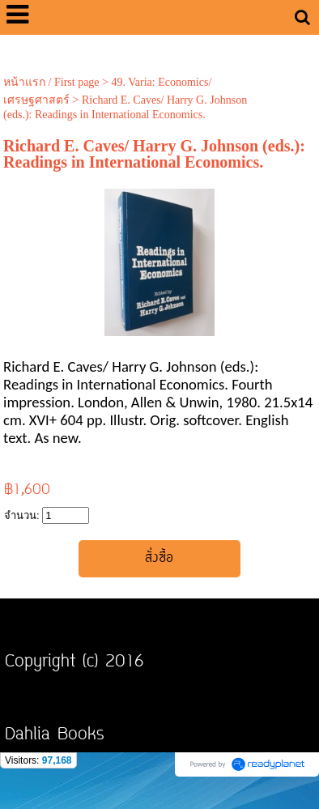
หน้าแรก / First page (51, 82)
